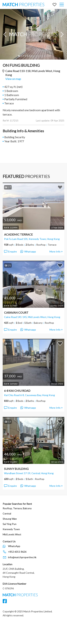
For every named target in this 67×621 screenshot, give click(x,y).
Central (7, 513)
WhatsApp (14, 546)
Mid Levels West (12, 534)
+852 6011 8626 (17, 551)
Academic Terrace (18, 234)
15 (48, 56)
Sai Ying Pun (9, 523)
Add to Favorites (60, 187)
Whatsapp (28, 252)
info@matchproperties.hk (22, 557)
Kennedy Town (11, 529)
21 (8, 265)
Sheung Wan (10, 518)
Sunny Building (16, 468)
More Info (55, 251)
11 (40, 56)
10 (38, 56)
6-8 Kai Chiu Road (17, 390)
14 (46, 56)
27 (8, 187)
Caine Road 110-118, (32, 72)
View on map (13, 78)
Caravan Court (16, 312)
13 (44, 56)
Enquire (10, 252)
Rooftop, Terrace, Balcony (17, 508)
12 (42, 56)
